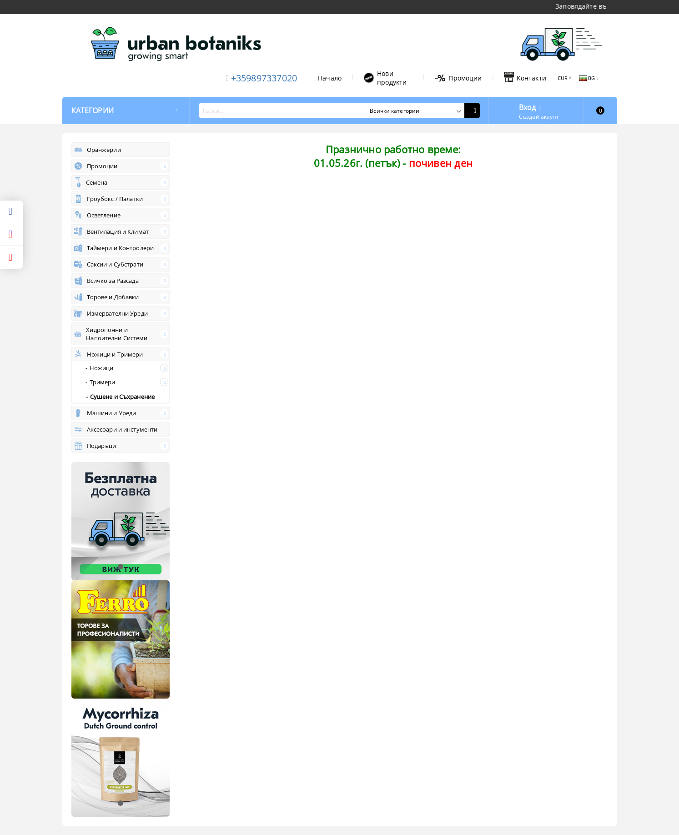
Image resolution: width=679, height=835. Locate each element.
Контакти (525, 77)
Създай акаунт (539, 117)
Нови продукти (385, 77)
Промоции (458, 78)
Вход (527, 106)
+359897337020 (264, 78)
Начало (330, 78)
